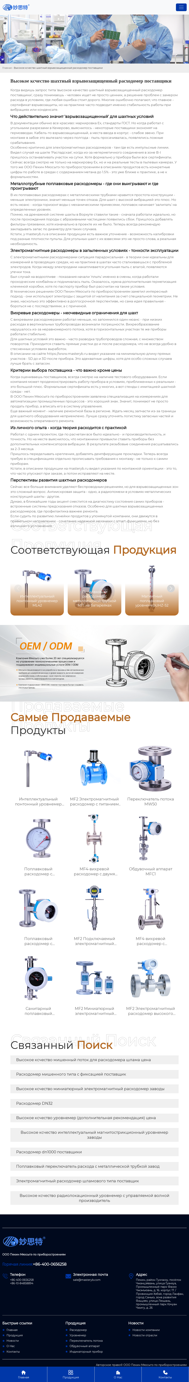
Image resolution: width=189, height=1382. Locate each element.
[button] (171, 588)
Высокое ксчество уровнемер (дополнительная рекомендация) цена (86, 1118)
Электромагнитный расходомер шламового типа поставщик (77, 1181)
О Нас (118, 1374)
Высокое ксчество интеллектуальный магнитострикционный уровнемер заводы (94, 1135)
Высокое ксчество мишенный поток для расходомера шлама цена (83, 1060)
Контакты (165, 1374)
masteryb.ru (36, 234)
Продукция (70, 1374)
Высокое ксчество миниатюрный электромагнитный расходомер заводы (90, 1089)
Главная (7, 67)
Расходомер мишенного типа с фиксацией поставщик (71, 1074)
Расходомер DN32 (34, 1103)
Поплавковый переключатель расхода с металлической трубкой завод (88, 1166)
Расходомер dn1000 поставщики (49, 1152)
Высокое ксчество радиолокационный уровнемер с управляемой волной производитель (94, 1198)
